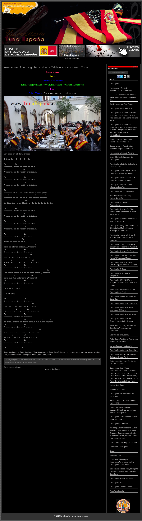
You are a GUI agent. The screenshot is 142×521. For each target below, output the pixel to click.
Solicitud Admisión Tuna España (124, 104)
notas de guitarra (87, 352)
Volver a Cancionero (71, 59)
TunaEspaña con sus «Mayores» (124, 191)
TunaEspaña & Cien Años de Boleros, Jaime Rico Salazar (124, 418)
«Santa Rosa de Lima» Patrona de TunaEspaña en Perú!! (124, 291)
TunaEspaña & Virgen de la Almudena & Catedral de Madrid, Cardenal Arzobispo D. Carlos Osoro (124, 228)
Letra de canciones (73, 352)
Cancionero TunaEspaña (124, 447)
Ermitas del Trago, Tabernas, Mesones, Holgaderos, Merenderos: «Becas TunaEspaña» (124, 410)
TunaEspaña (26, 355)
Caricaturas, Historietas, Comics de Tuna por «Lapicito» (124, 362)
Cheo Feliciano (59, 352)
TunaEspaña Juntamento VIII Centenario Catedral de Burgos (124, 320)
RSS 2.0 (97, 360)
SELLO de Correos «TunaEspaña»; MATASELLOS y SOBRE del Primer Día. (124, 98)
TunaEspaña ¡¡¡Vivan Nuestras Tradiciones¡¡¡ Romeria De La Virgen (124, 263)
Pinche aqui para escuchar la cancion (60, 93)
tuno (44, 355)
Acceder (85, 516)
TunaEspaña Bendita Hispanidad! (124, 478)
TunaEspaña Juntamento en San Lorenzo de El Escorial (124, 309)
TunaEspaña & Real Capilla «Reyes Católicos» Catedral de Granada (124, 172)
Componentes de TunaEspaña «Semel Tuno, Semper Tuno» (124, 140)
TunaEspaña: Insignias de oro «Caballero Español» (124, 186)
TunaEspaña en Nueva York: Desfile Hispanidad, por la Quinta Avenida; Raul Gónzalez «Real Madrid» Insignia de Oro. (124, 117)
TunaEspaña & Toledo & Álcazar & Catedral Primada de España (124, 179)
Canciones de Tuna (45, 352)
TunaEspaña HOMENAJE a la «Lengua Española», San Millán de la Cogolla (124, 283)
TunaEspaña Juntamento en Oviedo (124, 314)
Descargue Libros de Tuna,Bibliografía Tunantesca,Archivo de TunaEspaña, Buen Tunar (124, 472)
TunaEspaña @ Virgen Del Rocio (124, 251)
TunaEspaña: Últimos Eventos (124, 487)
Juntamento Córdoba (124, 390)
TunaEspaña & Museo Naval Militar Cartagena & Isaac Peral (124, 356)
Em (12, 159)
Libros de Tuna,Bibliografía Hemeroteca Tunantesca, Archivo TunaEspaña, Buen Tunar (124, 462)
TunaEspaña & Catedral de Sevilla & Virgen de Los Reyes (124, 220)
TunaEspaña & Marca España (124, 109)
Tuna (58, 360)
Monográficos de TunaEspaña (124, 346)
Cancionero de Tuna (16, 352)
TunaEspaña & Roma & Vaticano (124, 153)
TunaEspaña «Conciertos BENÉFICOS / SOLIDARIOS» (124, 89)
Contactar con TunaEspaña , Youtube (124, 443)
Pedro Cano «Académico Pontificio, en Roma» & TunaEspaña (124, 340)
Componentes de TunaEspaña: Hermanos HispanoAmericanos (124, 147)
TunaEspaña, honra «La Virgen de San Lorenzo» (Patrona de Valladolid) (124, 246)
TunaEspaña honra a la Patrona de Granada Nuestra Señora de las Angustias (124, 238)
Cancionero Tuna (31, 352)
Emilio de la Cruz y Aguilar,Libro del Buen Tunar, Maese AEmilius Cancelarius (124, 328)
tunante (34, 355)
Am (16, 164)
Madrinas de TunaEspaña (124, 335)
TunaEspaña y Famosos (124, 424)
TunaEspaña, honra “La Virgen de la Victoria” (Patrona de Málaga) (124, 257)
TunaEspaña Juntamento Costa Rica (124, 303)
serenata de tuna (14, 355)
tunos (49, 355)
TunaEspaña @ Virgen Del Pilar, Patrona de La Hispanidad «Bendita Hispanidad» (124, 212)
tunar (40, 355)
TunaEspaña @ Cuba (124, 269)
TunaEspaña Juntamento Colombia (124, 350)
